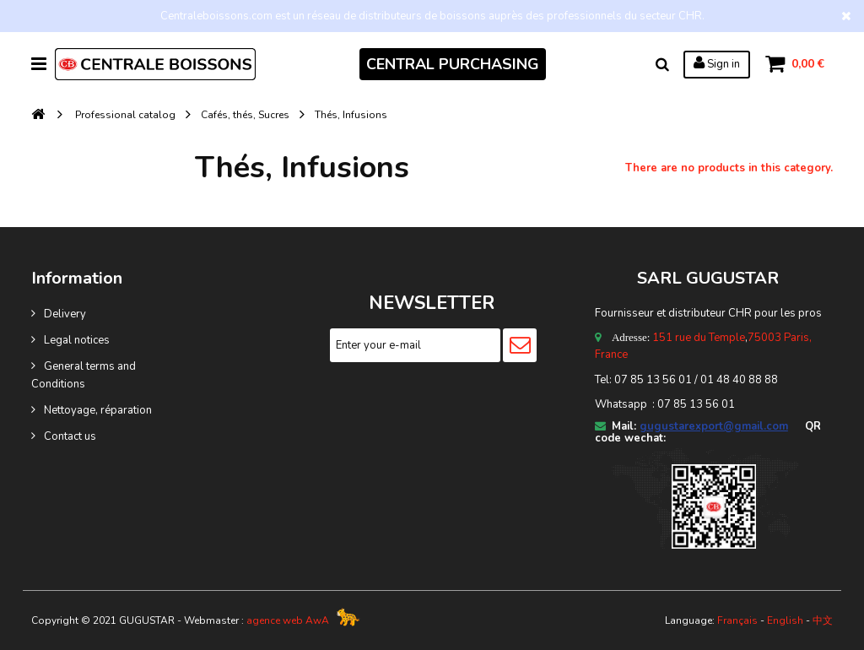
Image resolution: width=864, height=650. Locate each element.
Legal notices (77, 340)
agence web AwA (287, 620)
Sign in (716, 63)
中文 (823, 620)
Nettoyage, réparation (98, 410)
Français (737, 620)
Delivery (65, 314)
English (785, 620)
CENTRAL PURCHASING (451, 64)
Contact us (70, 436)
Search (661, 64)
